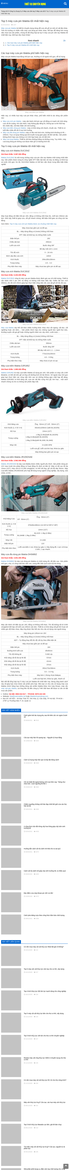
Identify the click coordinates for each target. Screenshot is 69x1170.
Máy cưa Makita (7, 328)
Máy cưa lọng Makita (11, 139)
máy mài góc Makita (9, 688)
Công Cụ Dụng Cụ (16, 11)
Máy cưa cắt (41, 11)
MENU (4, 3)
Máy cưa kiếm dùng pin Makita (14, 128)
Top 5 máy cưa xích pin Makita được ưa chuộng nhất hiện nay (33, 224)
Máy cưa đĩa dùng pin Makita (14, 132)
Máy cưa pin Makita (8, 28)
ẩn (64, 40)
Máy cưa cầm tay (29, 11)
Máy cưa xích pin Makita (12, 121)
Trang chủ (4, 11)
